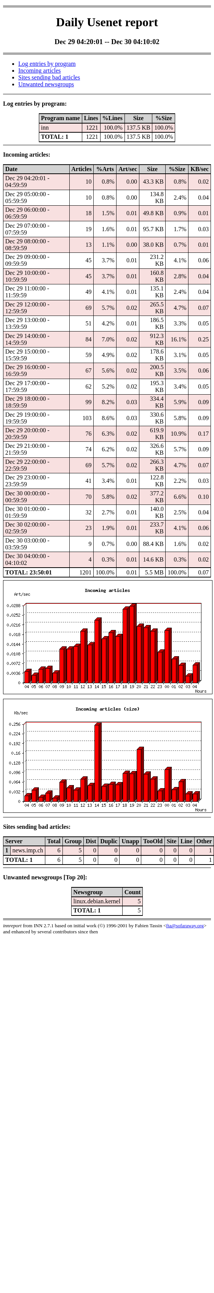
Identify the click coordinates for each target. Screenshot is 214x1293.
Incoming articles (39, 70)
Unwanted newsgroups (46, 84)
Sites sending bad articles (49, 77)
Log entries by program (47, 63)
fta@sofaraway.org (185, 925)
